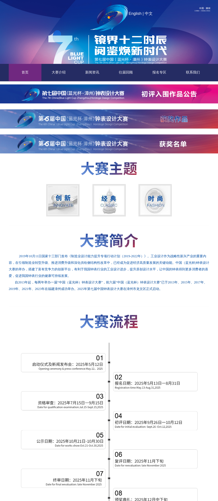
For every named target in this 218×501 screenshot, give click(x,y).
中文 (149, 13)
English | (136, 13)
